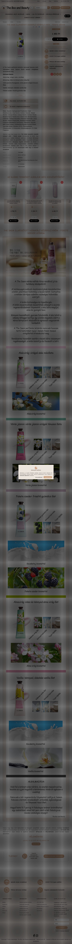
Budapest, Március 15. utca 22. (43, 906)
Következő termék (65, 22)
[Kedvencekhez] (20, 182)
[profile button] (65, 7)
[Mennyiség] (48, 39)
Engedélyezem (48, 477)
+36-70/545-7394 (21, 101)
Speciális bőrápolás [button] (53, 14)
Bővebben (21, 95)
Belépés (4, 902)
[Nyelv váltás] (32, 7)
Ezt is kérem (14, 220)
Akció (15, 14)
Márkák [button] (37, 17)
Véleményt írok (36, 843)
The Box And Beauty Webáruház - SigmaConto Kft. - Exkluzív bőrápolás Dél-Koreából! (41, 939)
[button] (51, 74)
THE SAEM (19, 22)
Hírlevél (3, 912)
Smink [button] (28, 14)
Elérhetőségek (39, 908)
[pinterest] (36, 27)
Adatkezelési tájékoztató (24, 904)
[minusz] (46, 39)
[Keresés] (42, 7)
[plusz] (50, 39)
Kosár (3, 908)
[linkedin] (39, 27)
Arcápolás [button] (21, 14)
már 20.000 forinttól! (19, 1)
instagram (36, 935)
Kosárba (61, 39)
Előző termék (57, 22)
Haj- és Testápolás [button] (38, 14)
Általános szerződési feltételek (26, 902)
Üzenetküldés (39, 910)
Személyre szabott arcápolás (25, 914)
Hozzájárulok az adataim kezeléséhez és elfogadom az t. (63, 930)
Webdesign (14, 939)
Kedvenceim (4, 910)
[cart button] (67, 16)
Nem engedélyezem (38, 477)
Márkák (11, 22)
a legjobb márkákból (23, 142)
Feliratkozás (61, 927)
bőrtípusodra (39, 832)
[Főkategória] (5, 22)
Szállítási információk (24, 908)
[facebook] (33, 27)
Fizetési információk (24, 906)
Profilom (4, 906)
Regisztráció (56, 7)
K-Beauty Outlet (29, 17)
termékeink (66, 828)
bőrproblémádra (49, 832)
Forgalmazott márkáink (24, 912)
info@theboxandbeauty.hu (23, 106)
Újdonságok (9, 14)
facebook (34, 935)
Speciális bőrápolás (23, 910)
